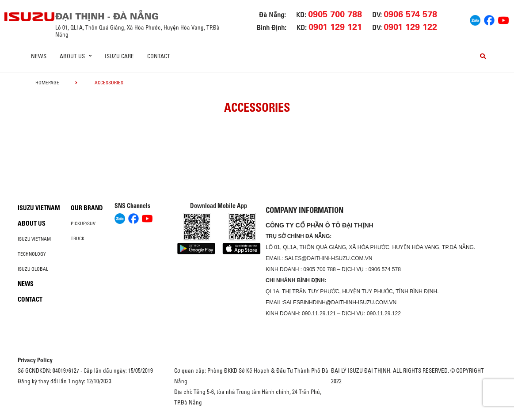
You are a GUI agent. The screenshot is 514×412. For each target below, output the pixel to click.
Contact (158, 56)
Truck (77, 238)
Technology (32, 254)
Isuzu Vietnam (39, 208)
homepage (47, 82)
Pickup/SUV (83, 223)
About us (32, 223)
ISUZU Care (119, 56)
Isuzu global (33, 269)
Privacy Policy (35, 359)
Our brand (87, 208)
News (38, 56)
